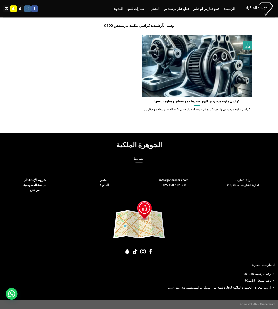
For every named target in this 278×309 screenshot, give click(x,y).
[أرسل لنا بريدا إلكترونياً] (6, 8)
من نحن (35, 189)
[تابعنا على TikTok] (20, 8)
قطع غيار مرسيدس (176, 8)
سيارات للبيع (135, 8)
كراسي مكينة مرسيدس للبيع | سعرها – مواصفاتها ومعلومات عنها (197, 101)
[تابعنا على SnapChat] (13, 8)
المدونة (118, 8)
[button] (11, 294)
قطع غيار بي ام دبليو (206, 8)
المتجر (153, 9)
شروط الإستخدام (35, 180)
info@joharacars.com (173, 180)
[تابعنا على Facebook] (34, 8)
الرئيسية (229, 8)
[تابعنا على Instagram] (27, 8)
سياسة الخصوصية (34, 185)
